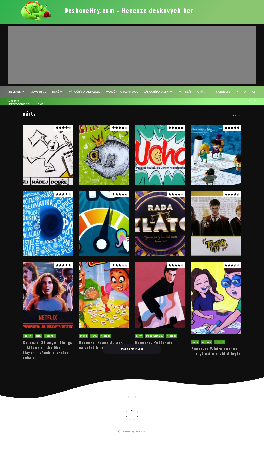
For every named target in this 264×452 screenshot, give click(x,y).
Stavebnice (38, 91)
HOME (39, 104)
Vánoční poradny (156, 91)
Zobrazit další (132, 349)
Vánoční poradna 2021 (122, 91)
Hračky (57, 91)
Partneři (184, 91)
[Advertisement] (132, 55)
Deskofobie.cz (19, 104)
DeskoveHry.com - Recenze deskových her (129, 10)
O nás (201, 91)
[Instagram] (245, 92)
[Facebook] (237, 92)
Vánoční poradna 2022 (84, 91)
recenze (15, 91)
